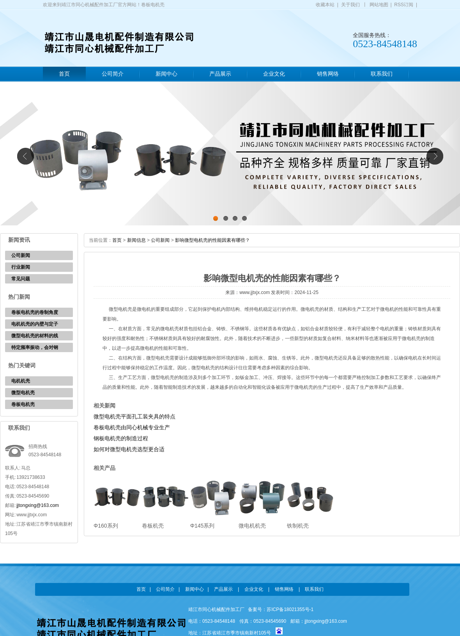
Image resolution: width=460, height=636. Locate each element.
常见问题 (20, 279)
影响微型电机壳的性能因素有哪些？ (212, 240)
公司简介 (113, 74)
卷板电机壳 (23, 404)
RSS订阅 (403, 4)
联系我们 (382, 74)
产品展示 (220, 74)
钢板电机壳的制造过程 (121, 438)
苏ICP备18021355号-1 (290, 609)
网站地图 (379, 4)
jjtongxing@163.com (37, 505)
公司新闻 (20, 255)
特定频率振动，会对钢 (34, 347)
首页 (64, 74)
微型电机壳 (23, 392)
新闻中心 (166, 74)
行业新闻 (20, 267)
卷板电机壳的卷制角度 (34, 312)
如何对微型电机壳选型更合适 (129, 449)
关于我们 (350, 4)
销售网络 (328, 74)
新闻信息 (136, 240)
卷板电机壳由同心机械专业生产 (132, 427)
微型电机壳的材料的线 (34, 335)
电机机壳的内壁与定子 (34, 324)
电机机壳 (20, 381)
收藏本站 (325, 4)
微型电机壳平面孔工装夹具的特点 (134, 416)
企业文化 (274, 74)
